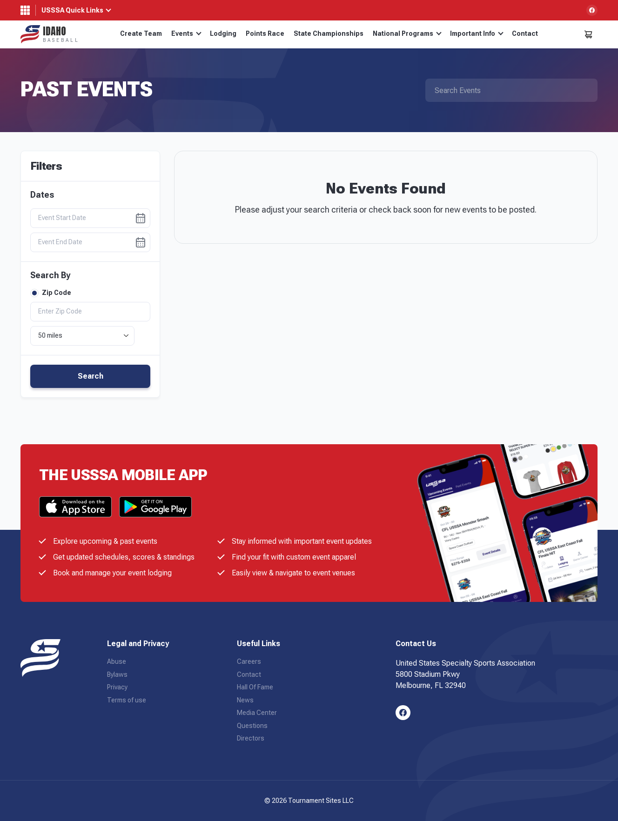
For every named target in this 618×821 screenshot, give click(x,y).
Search (90, 376)
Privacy (117, 687)
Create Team (141, 33)
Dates (42, 195)
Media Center (257, 712)
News (245, 700)
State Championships (328, 33)
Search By (50, 275)
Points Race (265, 33)
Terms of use (126, 700)
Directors (250, 738)
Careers (249, 661)
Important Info (477, 33)
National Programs (407, 33)
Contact (525, 33)
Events (186, 33)
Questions (252, 725)
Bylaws (117, 674)
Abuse (116, 661)
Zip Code (50, 293)
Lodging (223, 33)
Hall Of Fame (255, 687)
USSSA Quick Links (72, 10)
